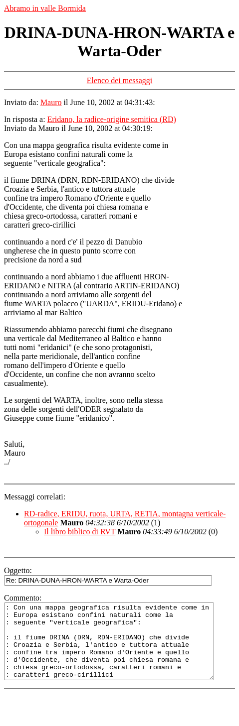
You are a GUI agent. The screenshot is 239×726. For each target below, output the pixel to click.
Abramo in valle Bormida (45, 8)
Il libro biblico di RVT (79, 531)
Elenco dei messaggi (120, 80)
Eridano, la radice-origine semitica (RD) (111, 119)
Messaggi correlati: (34, 496)
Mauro (51, 102)
